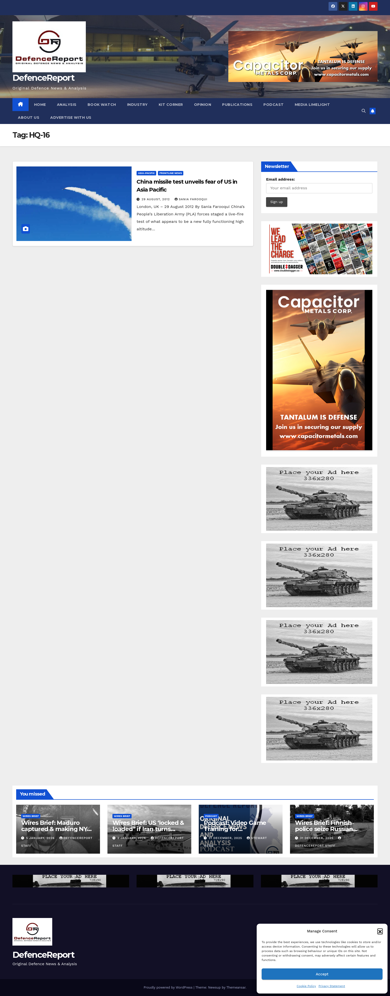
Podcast (273, 104)
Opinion (202, 104)
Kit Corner (171, 104)
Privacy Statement (331, 986)
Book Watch (102, 104)
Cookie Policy (306, 986)
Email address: (280, 179)
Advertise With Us (71, 117)
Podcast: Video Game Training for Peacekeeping (235, 829)
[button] (380, 931)
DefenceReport (43, 78)
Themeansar (235, 987)
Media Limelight (312, 104)
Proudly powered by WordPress (169, 987)
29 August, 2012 (156, 199)
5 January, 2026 (41, 838)
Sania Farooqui (191, 199)
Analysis (67, 104)
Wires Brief (31, 816)
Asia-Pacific (146, 173)
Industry (137, 104)
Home (40, 104)
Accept (322, 974)
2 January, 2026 (132, 838)
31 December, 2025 (226, 838)
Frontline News (170, 173)
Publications (237, 104)
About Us (28, 117)
